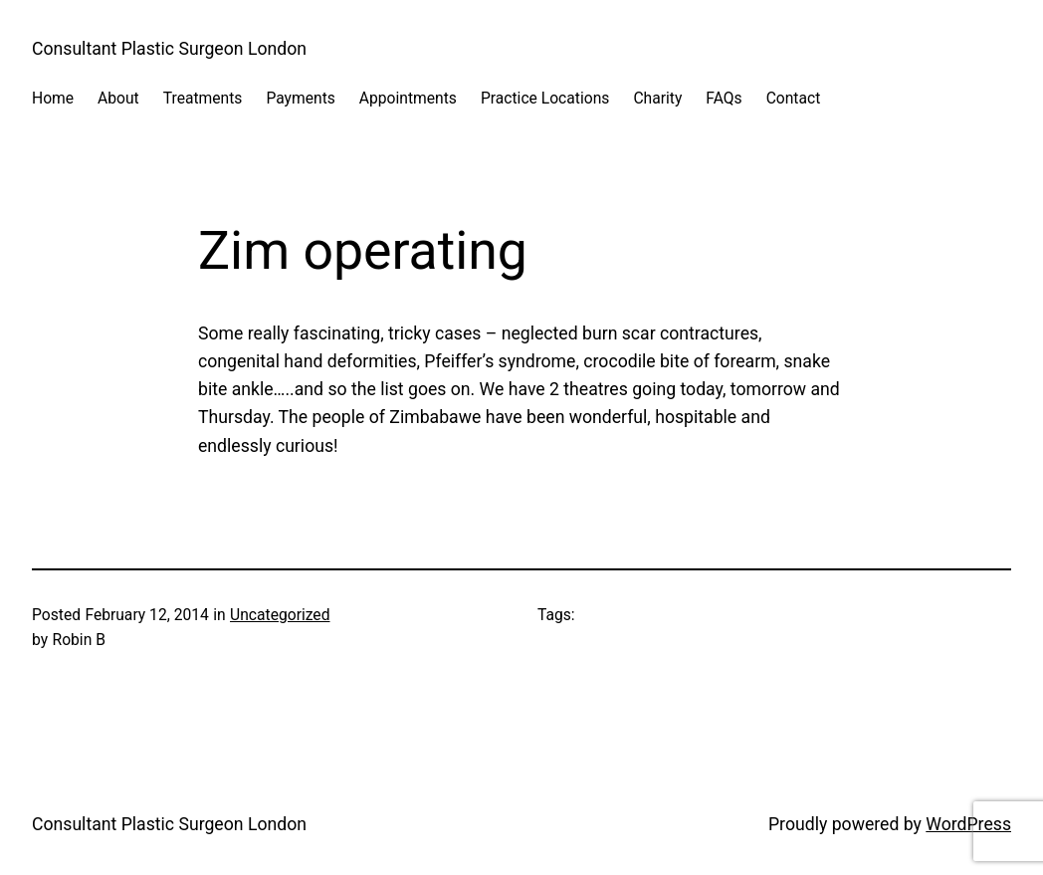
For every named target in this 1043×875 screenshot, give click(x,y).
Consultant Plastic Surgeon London (169, 49)
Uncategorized (279, 614)
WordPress (968, 824)
